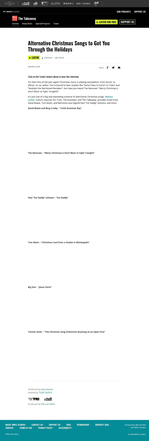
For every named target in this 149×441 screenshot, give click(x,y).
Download (47, 58)
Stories (15, 24)
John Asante (47, 389)
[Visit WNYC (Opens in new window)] (25, 3)
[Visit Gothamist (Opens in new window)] (35, 4)
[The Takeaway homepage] (15, 18)
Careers (10, 427)
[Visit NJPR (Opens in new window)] (55, 3)
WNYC (52, 404)
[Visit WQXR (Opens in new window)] (68, 4)
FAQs (69, 424)
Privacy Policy (46, 427)
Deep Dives (28, 24)
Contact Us (37, 424)
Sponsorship (84, 424)
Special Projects (46, 24)
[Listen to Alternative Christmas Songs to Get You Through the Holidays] (34, 58)
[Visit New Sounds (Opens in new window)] (83, 3)
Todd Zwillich (45, 392)
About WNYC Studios (16, 424)
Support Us (140, 11)
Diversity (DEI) (102, 424)
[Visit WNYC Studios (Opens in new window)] (45, 3)
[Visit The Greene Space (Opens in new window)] (95, 4)
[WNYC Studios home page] (14, 12)
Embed (59, 58)
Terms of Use (26, 427)
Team (60, 24)
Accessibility (66, 427)
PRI (42, 404)
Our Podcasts (123, 11)
